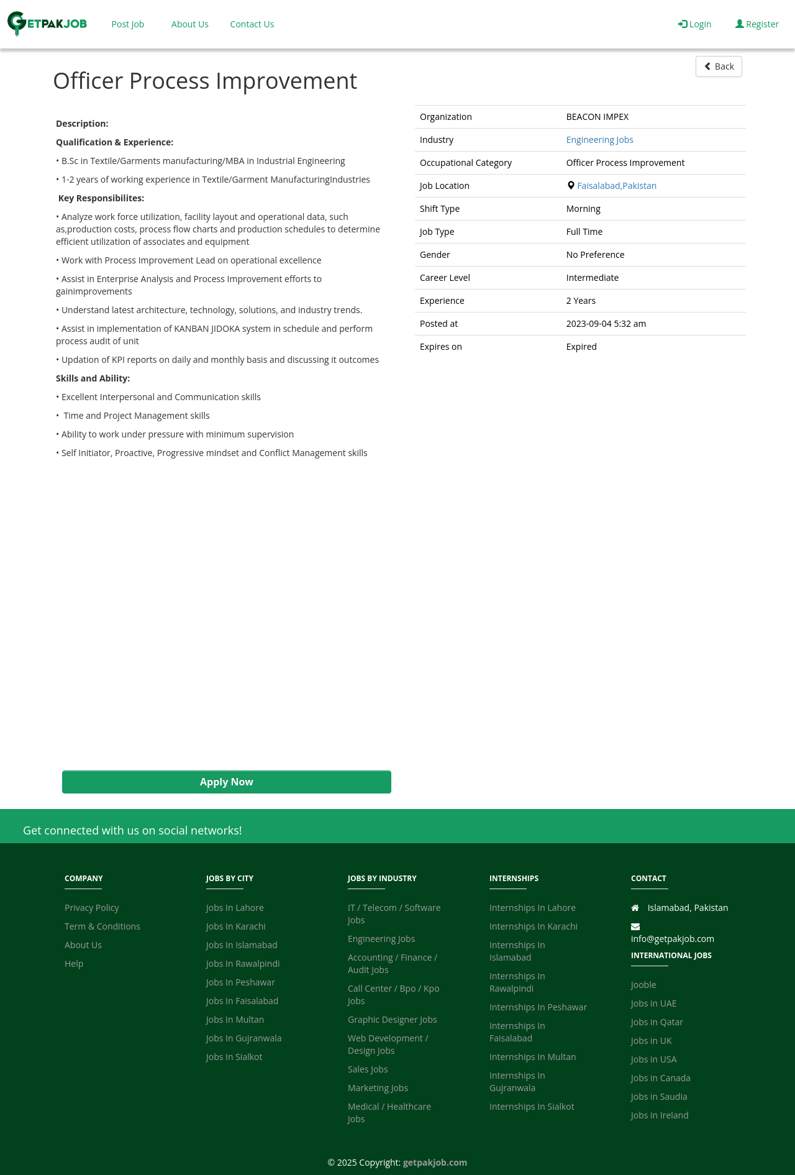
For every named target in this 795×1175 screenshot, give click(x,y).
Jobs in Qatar (657, 1022)
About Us (190, 24)
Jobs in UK (651, 1040)
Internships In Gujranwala (517, 1081)
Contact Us (252, 24)
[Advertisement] (220, 624)
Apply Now (226, 782)
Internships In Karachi (533, 926)
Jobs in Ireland (660, 1115)
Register (757, 24)
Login (694, 24)
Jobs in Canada (661, 1078)
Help (74, 963)
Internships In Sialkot (532, 1106)
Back (719, 66)
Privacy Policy (92, 907)
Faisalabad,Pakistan (616, 185)
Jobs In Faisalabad (242, 1001)
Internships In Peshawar (538, 1007)
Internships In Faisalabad (517, 1032)
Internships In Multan (532, 1057)
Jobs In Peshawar (240, 982)
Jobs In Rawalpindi (243, 963)
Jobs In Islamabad (242, 945)
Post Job (128, 24)
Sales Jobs (368, 1069)
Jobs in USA (654, 1059)
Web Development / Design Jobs (388, 1044)
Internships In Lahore (532, 907)
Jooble (643, 984)
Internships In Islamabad (517, 951)
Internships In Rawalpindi (517, 982)
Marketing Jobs (378, 1088)
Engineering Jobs (600, 139)
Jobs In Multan (235, 1019)
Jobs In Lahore (235, 907)
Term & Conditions (102, 926)
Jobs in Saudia (659, 1096)
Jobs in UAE (654, 1003)
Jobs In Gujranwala (244, 1038)
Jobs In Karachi (236, 926)
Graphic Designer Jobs (392, 1019)
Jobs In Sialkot (234, 1057)
